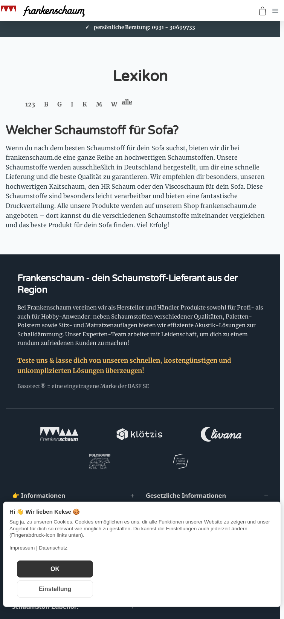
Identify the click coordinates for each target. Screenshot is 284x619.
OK (55, 569)
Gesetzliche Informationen (186, 468)
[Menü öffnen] (275, 11)
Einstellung (55, 589)
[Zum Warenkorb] (262, 10)
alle (127, 102)
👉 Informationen (38, 468)
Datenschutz (53, 548)
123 (30, 104)
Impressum (22, 548)
